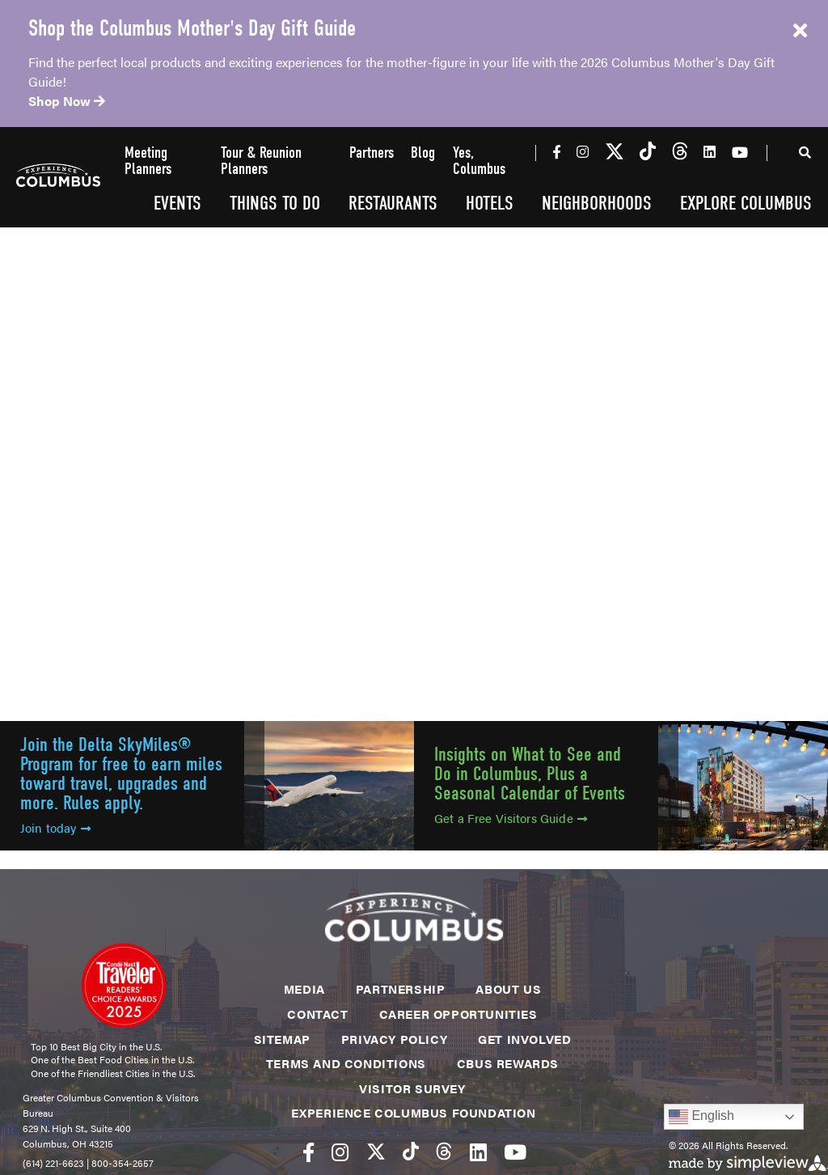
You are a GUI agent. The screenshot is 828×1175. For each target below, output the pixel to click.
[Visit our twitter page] (614, 152)
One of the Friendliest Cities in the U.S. (113, 1073)
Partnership (401, 988)
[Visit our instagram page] (583, 151)
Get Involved (524, 1038)
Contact (317, 1013)
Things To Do (275, 203)
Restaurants (393, 203)
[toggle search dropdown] (805, 154)
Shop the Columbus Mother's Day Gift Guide (192, 28)
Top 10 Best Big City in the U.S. (96, 1046)
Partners (371, 153)
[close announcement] (800, 31)
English (701, 1116)
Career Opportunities (458, 1013)
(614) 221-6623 (53, 1163)
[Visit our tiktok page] (648, 152)
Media (304, 988)
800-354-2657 (122, 1163)
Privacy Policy (394, 1038)
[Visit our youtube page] (740, 152)
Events (177, 203)
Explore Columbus (746, 203)
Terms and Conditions (346, 1062)
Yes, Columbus (479, 161)
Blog (423, 153)
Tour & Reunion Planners (261, 161)
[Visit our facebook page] (556, 151)
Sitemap (282, 1038)
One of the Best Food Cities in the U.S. (112, 1059)
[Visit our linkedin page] (709, 151)
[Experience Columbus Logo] (58, 177)
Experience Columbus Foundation (413, 1112)
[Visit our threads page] (680, 152)
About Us (508, 988)
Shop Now (66, 100)
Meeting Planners (148, 161)
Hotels (489, 203)
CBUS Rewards (508, 1062)
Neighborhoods (597, 203)
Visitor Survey (412, 1088)
